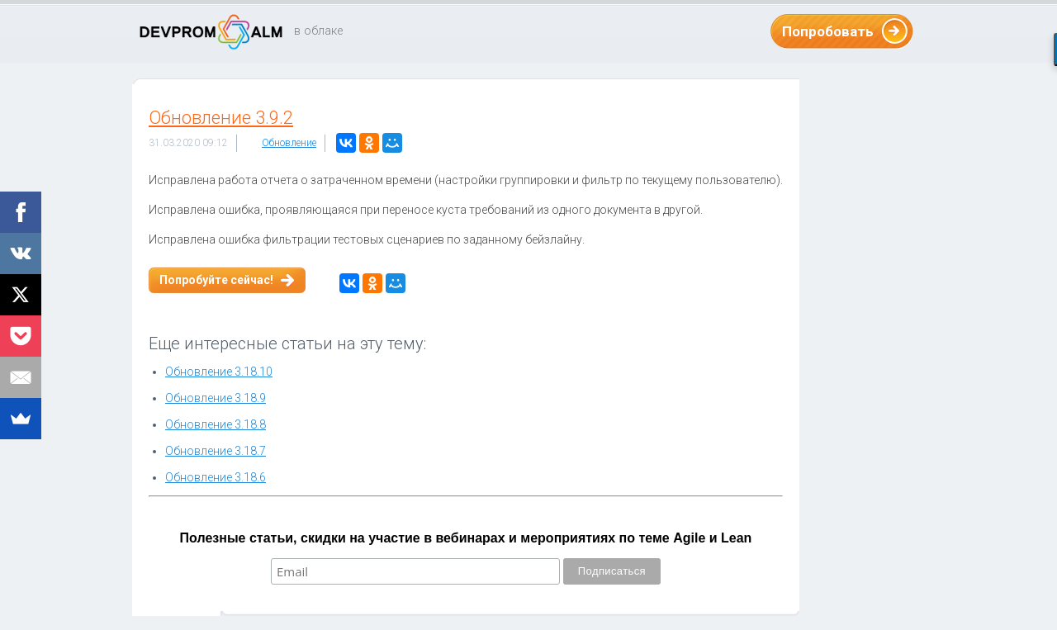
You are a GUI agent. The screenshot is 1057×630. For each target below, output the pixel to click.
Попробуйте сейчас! (216, 280)
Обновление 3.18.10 (219, 371)
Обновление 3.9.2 (221, 117)
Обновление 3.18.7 (215, 450)
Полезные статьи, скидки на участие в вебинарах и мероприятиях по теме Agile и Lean (466, 538)
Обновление (289, 143)
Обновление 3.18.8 (215, 424)
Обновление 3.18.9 (215, 398)
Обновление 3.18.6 (215, 477)
